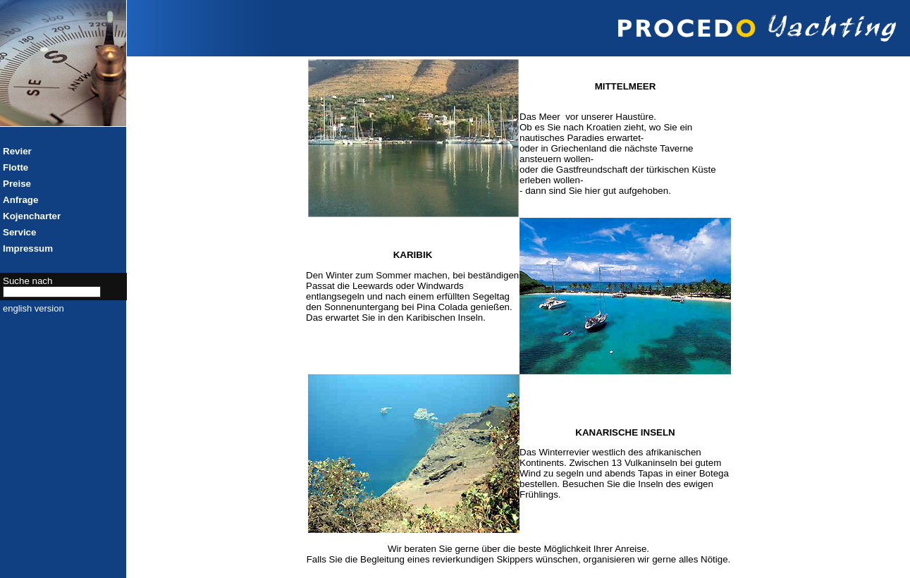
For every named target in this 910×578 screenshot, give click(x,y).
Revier (17, 151)
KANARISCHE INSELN (625, 432)
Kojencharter (32, 216)
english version (33, 308)
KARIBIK (413, 255)
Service (19, 232)
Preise (17, 183)
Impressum (28, 248)
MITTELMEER (625, 86)
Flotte (15, 167)
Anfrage (20, 200)
